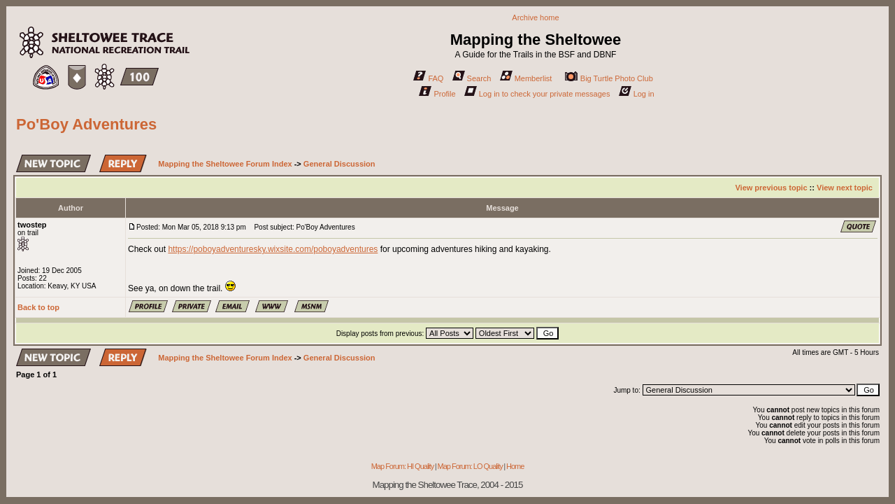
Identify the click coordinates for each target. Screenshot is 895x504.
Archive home (535, 17)
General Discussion (339, 164)
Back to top (38, 307)
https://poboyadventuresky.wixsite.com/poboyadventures (273, 249)
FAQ (428, 78)
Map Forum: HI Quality (402, 466)
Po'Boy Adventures (86, 124)
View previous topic (771, 187)
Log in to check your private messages (537, 94)
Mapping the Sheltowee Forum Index (225, 164)
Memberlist (526, 78)
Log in (636, 94)
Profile (437, 94)
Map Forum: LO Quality (469, 466)
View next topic (845, 187)
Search (472, 78)
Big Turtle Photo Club (609, 78)
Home (515, 466)
